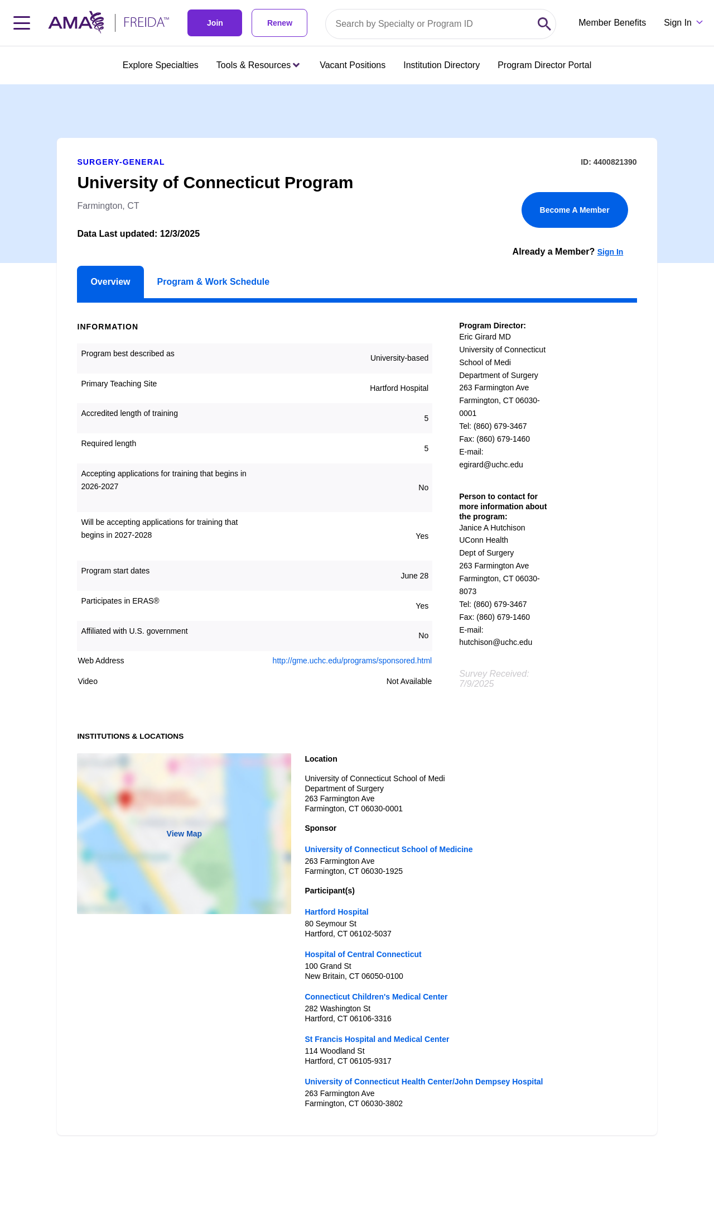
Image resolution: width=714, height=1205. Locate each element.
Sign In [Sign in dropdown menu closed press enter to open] (678, 22)
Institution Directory (441, 65)
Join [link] (215, 22)
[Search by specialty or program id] (429, 24)
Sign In (610, 251)
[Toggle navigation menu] (21, 23)
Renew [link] (279, 22)
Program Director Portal (544, 65)
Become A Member (575, 209)
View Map (184, 833)
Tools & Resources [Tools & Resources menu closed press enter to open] (258, 65)
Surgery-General (121, 161)
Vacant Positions (352, 65)
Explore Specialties (161, 65)
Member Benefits (612, 22)
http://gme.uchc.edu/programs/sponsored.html (352, 660)
